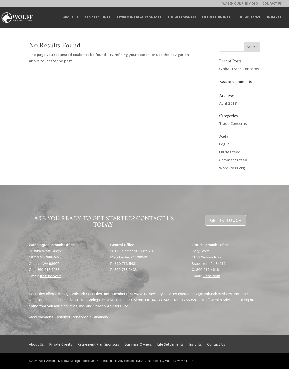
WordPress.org (232, 168)
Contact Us (272, 4)
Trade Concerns (233, 123)
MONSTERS (185, 361)
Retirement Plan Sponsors (138, 17)
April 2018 (228, 103)
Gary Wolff (211, 276)
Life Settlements (216, 17)
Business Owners (182, 17)
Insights (274, 17)
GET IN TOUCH (226, 220)
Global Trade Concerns (239, 68)
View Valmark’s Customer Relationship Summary (68, 317)
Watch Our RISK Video (240, 4)
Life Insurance (249, 17)
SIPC (142, 294)
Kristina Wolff (50, 276)
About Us (70, 17)
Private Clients (97, 17)
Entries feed (229, 151)
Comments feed (233, 159)
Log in (224, 143)
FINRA (131, 294)
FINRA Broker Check (148, 361)
